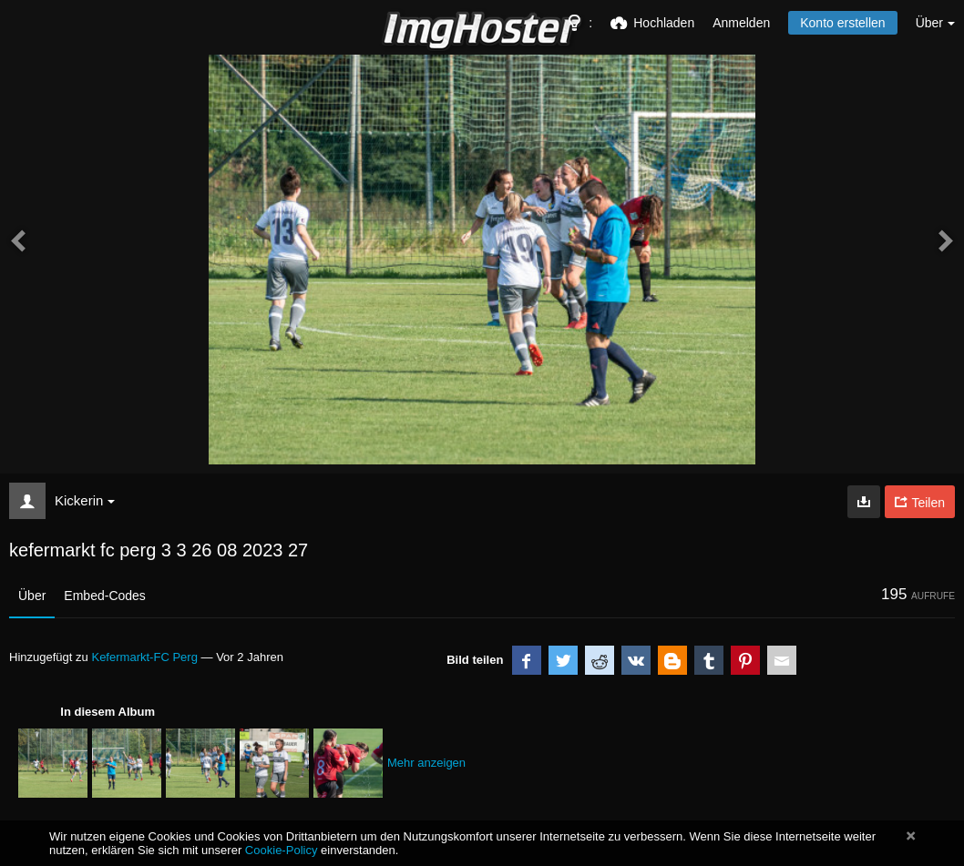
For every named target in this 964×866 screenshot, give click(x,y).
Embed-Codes (105, 595)
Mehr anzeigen (426, 762)
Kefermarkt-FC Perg (144, 657)
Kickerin (85, 500)
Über (32, 595)
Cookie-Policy (281, 850)
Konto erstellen (842, 22)
